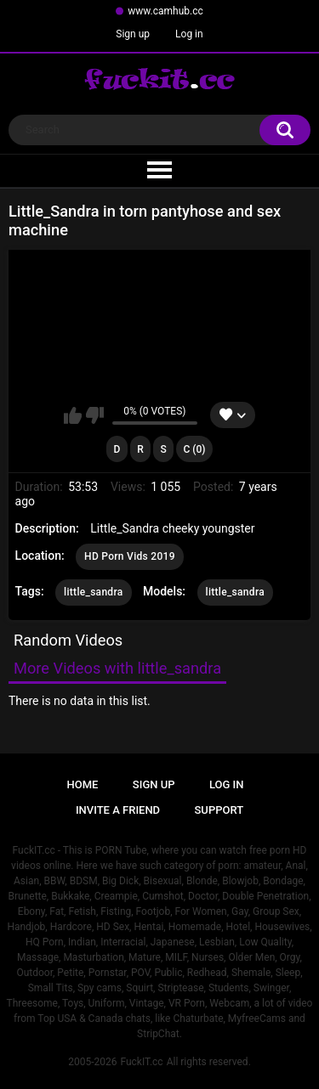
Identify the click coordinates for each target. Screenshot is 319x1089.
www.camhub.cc (165, 11)
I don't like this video (95, 415)
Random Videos (68, 640)
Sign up (133, 34)
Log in (189, 34)
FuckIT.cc (141, 1062)
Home (83, 784)
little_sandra (93, 592)
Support (219, 810)
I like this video (73, 415)
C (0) (194, 449)
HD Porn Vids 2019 (129, 556)
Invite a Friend (118, 810)
